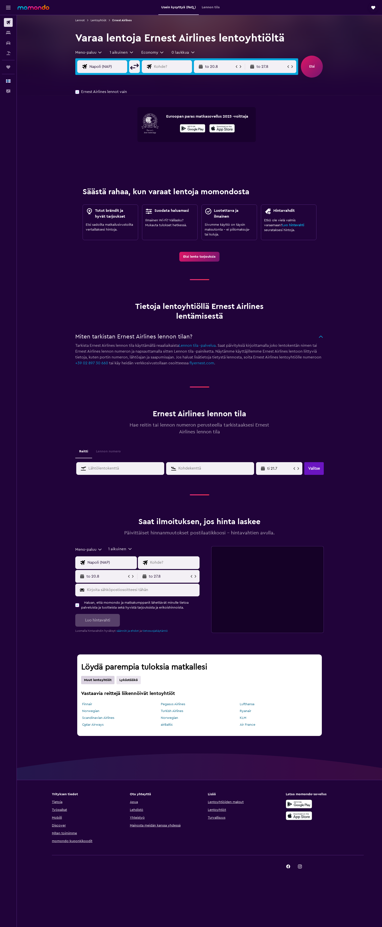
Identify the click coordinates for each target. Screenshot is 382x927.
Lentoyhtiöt (98, 20)
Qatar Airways (93, 724)
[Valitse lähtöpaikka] (107, 67)
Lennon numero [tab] (108, 451)
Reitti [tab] (83, 451)
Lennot (80, 20)
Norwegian (90, 711)
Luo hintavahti (293, 225)
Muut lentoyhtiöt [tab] (98, 680)
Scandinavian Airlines (98, 718)
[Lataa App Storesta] (222, 129)
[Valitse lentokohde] (172, 67)
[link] (199, 257)
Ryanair (245, 711)
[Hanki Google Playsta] (192, 129)
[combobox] (88, 52)
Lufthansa (247, 704)
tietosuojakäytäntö (155, 630)
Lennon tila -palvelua (197, 345)
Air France (247, 724)
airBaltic (167, 724)
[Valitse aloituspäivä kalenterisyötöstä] (279, 468)
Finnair (87, 704)
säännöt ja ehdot (127, 630)
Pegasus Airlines (173, 704)
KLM (243, 718)
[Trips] (8, 67)
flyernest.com (202, 363)
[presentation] (222, 128)
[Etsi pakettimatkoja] (8, 53)
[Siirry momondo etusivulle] (33, 7)
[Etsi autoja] (8, 43)
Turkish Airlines (172, 711)
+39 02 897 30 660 (91, 363)
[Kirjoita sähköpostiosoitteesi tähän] (142, 590)
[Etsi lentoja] (8, 22)
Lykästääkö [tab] (128, 680)
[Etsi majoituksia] (8, 33)
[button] (8, 7)
